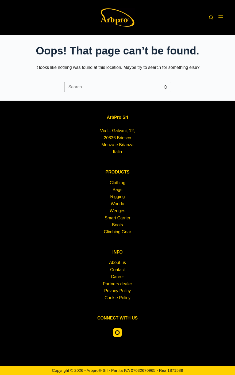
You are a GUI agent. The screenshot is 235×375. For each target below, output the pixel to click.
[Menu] (220, 17)
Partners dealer (117, 284)
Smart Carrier (117, 218)
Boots (117, 225)
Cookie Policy (117, 297)
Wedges (117, 210)
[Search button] (165, 87)
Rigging (117, 196)
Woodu (117, 204)
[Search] (211, 17)
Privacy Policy (117, 291)
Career (117, 276)
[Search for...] (112, 87)
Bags (117, 189)
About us (117, 262)
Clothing (117, 182)
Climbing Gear (117, 232)
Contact (117, 269)
